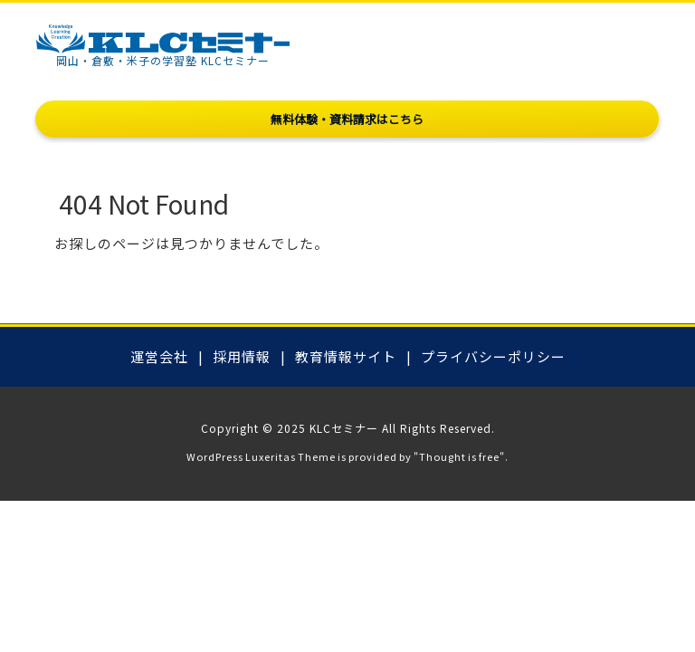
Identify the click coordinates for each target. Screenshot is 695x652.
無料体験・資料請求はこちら (347, 119)
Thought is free (459, 456)
